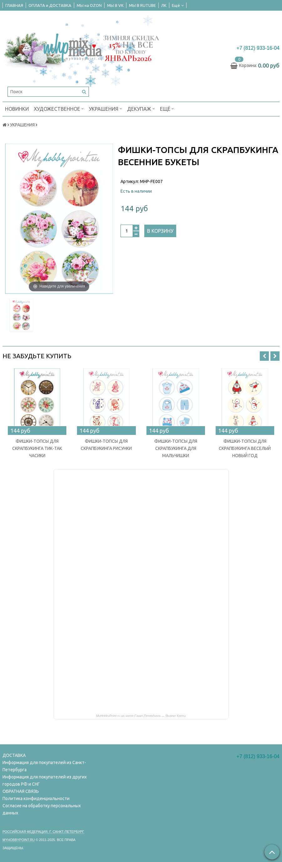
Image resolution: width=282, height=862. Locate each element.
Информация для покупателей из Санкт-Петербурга (44, 766)
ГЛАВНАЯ (14, 5)
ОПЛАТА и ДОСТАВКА (49, 5)
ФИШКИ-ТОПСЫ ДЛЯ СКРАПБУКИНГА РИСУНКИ (106, 445)
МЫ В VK (115, 5)
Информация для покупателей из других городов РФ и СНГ (45, 780)
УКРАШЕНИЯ (105, 108)
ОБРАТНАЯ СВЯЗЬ (21, 791)
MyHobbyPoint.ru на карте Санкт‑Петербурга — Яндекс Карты (141, 715)
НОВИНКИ (17, 109)
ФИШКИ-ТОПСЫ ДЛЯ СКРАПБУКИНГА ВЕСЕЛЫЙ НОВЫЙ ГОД (245, 448)
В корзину (160, 231)
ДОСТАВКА (14, 755)
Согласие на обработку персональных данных (42, 809)
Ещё (178, 5)
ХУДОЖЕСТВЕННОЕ (59, 108)
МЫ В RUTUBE (142, 5)
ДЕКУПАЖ (141, 108)
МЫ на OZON (89, 5)
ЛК (164, 5)
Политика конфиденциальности (36, 798)
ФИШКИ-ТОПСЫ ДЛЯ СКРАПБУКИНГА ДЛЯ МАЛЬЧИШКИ (175, 448)
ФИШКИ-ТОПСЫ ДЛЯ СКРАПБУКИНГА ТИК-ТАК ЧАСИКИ (37, 448)
